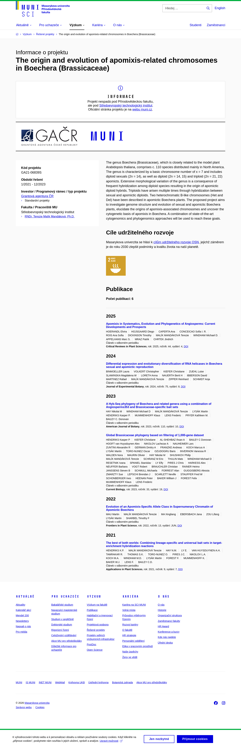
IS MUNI (30, 682)
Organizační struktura (170, 615)
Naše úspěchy (130, 651)
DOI (186, 346)
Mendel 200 (22, 615)
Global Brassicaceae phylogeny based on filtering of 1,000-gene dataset (155, 435)
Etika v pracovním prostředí (137, 646)
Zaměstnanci (216, 25)
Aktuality (20, 604)
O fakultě (127, 630)
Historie (162, 610)
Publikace (92, 610)
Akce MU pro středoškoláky (66, 640)
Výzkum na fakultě (97, 604)
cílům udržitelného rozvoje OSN (176, 242)
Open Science (95, 649)
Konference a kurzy (168, 631)
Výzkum (94, 596)
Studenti (195, 25)
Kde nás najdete (167, 637)
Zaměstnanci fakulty (169, 621)
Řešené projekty (96, 630)
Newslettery (22, 621)
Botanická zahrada (122, 682)
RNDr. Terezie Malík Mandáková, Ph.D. (49, 216)
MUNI (19, 682)
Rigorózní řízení (60, 630)
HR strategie (129, 635)
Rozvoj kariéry (130, 624)
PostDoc (91, 644)
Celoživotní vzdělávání (63, 635)
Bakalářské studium (62, 604)
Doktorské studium (61, 624)
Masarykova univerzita (37, 702)
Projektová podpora (98, 624)
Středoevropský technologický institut (125, 105)
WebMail (60, 682)
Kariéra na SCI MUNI (134, 604)
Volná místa (128, 610)
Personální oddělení (133, 640)
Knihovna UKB (76, 682)
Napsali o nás (23, 626)
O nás (163, 596)
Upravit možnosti (111, 742)
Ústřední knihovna (98, 682)
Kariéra (130, 596)
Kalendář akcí (23, 610)
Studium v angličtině (62, 619)
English (220, 8)
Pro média (21, 631)
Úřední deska (165, 642)
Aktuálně (25, 596)
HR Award (163, 626)
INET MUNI (45, 682)
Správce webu (24, 707)
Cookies (40, 707)
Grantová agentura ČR (37, 196)
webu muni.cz (142, 109)
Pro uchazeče (65, 596)
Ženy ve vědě (129, 657)
